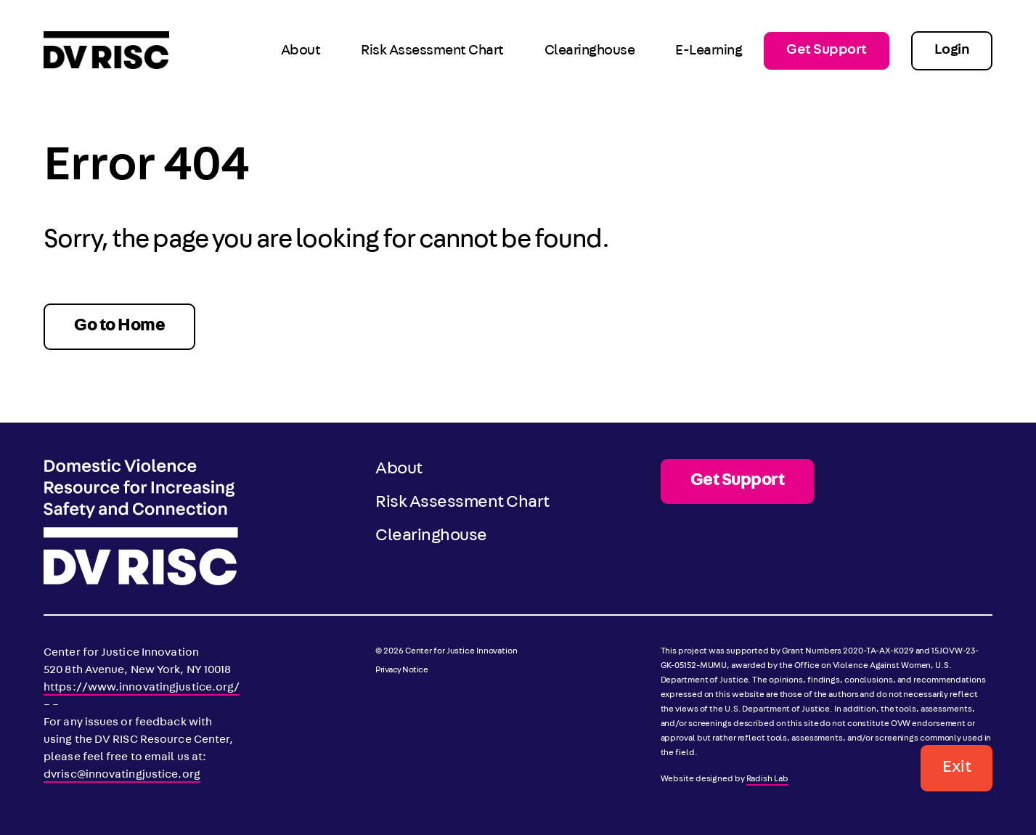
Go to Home (119, 326)
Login (952, 51)
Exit (956, 768)
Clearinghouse (589, 51)
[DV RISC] (106, 50)
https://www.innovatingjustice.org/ (142, 688)
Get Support (826, 51)
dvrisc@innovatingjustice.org (122, 775)
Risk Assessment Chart (432, 51)
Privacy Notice (401, 671)
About (301, 51)
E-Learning (708, 51)
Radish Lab (767, 779)
